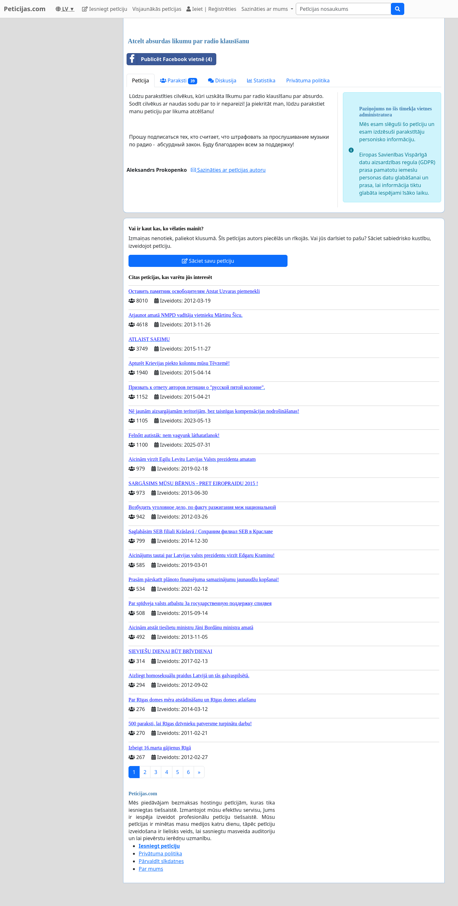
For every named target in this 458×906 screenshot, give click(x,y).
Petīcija (140, 80)
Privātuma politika (308, 80)
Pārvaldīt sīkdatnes (161, 861)
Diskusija (222, 80)
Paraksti (179, 80)
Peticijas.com (24, 8)
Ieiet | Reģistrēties (211, 8)
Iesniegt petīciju (104, 8)
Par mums (151, 868)
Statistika (261, 80)
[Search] (343, 9)
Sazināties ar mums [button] (265, 8)
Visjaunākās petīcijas (156, 8)
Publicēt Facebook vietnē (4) (169, 59)
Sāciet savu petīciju (208, 260)
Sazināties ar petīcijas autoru (228, 169)
